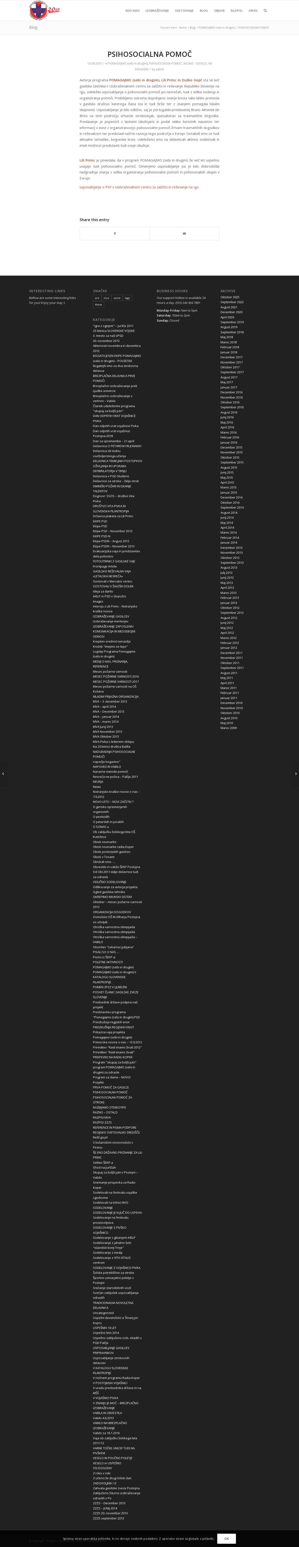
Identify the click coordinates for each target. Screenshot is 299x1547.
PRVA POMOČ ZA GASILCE (111, 1087)
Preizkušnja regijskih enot (111, 1022)
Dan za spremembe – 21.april (113, 441)
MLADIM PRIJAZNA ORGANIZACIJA (116, 696)
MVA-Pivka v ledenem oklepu (113, 741)
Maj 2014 (227, 522)
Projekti (98, 1082)
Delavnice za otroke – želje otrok (116, 481)
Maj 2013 (227, 583)
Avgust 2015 (229, 467)
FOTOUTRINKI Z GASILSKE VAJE (114, 561)
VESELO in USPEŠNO (107, 1463)
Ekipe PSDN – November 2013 (114, 546)
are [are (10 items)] (97, 298)
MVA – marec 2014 (105, 721)
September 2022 (232, 302)
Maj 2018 (227, 337)
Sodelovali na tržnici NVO (110, 1202)
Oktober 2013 (230, 558)
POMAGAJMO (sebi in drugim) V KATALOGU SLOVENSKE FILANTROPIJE (114, 977)
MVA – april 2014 (104, 706)
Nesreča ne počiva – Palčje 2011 (115, 777)
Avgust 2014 (229, 512)
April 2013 (227, 587)
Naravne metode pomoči (110, 771)
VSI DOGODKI (102, 1468)
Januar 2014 (229, 542)
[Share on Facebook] (115, 233)
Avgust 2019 (229, 327)
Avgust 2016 (229, 412)
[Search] (265, 10)
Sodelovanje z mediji (107, 1252)
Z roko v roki (101, 1473)
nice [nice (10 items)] (106, 298)
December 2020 (231, 312)
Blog (33, 27)
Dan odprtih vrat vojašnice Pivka (116, 426)
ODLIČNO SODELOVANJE (109, 882)
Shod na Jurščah (104, 1167)
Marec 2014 (229, 532)
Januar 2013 (229, 603)
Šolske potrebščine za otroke (113, 1273)
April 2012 (227, 633)
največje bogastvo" (106, 762)
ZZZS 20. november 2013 (110, 1513)
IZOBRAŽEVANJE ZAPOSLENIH (113, 626)
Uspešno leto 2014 (106, 1333)
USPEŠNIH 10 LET (104, 1328)
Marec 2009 (229, 728)
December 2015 (231, 447)
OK (226, 1539)
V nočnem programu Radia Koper (116, 1378)
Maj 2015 (227, 477)
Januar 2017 (229, 387)
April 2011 (227, 683)
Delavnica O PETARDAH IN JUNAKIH (117, 446)
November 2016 (232, 397)
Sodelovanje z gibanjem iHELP (114, 1237)
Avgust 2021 (229, 307)
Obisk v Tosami (103, 857)
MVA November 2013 (107, 731)
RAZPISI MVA (102, 1117)
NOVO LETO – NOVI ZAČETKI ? (113, 802)
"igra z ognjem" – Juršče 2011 (113, 326)
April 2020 (227, 317)
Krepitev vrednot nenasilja (112, 641)
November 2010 (232, 708)
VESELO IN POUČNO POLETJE (112, 1458)
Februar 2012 (230, 643)
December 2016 (231, 392)
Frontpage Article (105, 566)
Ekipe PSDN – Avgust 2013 (111, 541)
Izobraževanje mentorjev (110, 621)
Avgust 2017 (229, 377)
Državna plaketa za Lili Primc (113, 516)
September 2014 (232, 507)
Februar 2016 (230, 437)
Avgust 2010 (229, 718)
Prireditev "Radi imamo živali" (114, 1052)
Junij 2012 (227, 623)
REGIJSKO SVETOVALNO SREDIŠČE (116, 1132)
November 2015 (232, 452)
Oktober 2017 (230, 367)
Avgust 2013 (229, 567)
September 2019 (232, 322)
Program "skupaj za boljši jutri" (114, 1062)
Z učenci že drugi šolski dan (112, 1478)
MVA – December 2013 (108, 711)
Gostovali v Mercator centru (112, 581)
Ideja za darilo (103, 591)
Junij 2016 (227, 417)
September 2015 (232, 462)
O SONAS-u (101, 827)
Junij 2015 (227, 472)
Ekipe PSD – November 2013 (112, 531)
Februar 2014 (230, 537)
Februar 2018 (230, 347)
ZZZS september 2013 (108, 1518)
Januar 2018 (229, 352)
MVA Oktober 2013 (106, 736)
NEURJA (98, 781)
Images (98, 601)
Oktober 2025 (230, 297)
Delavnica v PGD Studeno (111, 476)
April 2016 (227, 427)
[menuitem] (132, 10)
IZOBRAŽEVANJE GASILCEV (111, 616)
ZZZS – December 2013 (109, 1503)
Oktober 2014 (230, 502)
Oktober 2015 (230, 457)
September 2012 (232, 612)
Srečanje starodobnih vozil (112, 1288)
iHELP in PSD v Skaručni (109, 596)
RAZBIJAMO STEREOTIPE (109, 1107)
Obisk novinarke (104, 842)
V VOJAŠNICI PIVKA (105, 1398)
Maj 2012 (227, 628)
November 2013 (232, 552)
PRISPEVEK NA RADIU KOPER (112, 1057)
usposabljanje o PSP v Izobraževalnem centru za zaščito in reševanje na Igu (139, 187)
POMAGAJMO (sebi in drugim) (128, 63)
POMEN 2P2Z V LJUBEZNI (110, 987)
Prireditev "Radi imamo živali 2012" (117, 1047)
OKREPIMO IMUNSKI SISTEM (112, 897)
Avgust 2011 (229, 673)
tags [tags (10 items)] (127, 298)
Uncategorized (103, 1313)
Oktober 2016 (230, 402)
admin (160, 69)
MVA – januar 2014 (106, 716)
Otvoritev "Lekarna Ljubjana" (113, 947)
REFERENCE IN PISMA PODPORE (114, 1127)
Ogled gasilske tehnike (109, 892)
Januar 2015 (229, 492)
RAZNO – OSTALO (105, 1112)
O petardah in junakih (108, 822)
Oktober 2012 (230, 608)
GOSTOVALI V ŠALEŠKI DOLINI (113, 586)
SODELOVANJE (103, 1208)
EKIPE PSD (100, 521)
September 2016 (232, 407)
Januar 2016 (229, 442)
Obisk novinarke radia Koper (113, 847)
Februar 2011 (230, 693)
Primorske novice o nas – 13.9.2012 (117, 1042)
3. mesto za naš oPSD (108, 336)
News (97, 787)
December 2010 (231, 703)
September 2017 (232, 372)
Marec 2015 (229, 487)
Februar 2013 (230, 598)
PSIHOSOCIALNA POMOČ (165, 63)
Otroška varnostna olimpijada (114, 927)
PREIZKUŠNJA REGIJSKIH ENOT (113, 1027)
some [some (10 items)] (117, 298)
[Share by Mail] (184, 233)
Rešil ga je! (100, 1137)
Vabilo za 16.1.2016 (106, 1433)
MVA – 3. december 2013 (110, 701)
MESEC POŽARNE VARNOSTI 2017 (116, 681)
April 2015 (227, 482)
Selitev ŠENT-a (103, 1162)
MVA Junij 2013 (103, 727)
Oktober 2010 (230, 713)
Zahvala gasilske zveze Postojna (116, 1488)
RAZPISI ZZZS (102, 1122)
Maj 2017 (227, 382)
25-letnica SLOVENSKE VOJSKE (114, 331)
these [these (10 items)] (98, 304)
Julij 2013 (226, 573)
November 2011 (232, 658)
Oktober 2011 (230, 663)
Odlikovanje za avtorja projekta (115, 887)
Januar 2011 (229, 698)
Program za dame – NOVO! (112, 1077)
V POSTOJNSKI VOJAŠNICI (110, 1383)
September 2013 (232, 562)
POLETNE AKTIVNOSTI (108, 962)
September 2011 (232, 668)
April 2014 (227, 527)
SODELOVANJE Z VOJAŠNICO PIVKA (116, 1268)
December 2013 (231, 548)
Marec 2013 (229, 593)
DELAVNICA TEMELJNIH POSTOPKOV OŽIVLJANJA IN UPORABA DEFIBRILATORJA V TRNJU (117, 466)
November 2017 (232, 362)
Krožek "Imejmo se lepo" (110, 646)
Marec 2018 (229, 342)
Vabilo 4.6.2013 (103, 1418)
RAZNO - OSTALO (195, 63)
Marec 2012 (229, 638)
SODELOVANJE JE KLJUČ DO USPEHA (117, 1212)
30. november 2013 (106, 341)
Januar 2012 (229, 648)
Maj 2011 (227, 678)
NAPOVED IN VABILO (107, 767)
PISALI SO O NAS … (106, 952)
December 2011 (231, 653)
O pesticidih (101, 817)
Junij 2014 (227, 517)
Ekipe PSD (100, 526)
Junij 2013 (227, 577)
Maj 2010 (227, 723)
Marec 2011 (229, 688)
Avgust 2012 (229, 618)
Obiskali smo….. (104, 862)
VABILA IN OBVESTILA (107, 1413)
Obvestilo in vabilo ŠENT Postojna (116, 867)
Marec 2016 (229, 432)
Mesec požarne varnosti (110, 671)
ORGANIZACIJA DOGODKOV (112, 912)
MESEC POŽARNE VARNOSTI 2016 (116, 676)
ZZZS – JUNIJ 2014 (105, 1508)
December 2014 (231, 497)
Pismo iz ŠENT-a (104, 957)
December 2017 (231, 357)
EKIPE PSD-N (101, 536)
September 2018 (232, 332)
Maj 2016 (227, 422)
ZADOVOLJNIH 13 (104, 1483)
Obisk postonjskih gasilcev (112, 852)
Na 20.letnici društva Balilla (111, 746)
